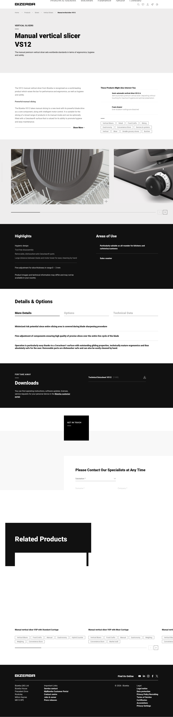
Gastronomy (107, 127)
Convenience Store (124, 127)
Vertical (105, 131)
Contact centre (50, 694)
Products (27, 12)
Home (17, 12)
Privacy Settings (144, 706)
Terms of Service (144, 697)
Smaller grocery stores (130, 131)
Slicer (115, 131)
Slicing (144, 123)
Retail (121, 123)
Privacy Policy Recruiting (147, 694)
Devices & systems (143, 127)
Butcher (147, 131)
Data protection (143, 691)
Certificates (142, 700)
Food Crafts (132, 123)
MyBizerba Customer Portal (56, 691)
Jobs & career (50, 697)
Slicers (37, 12)
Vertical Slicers (48, 12)
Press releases (50, 700)
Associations (142, 703)
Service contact (51, 688)
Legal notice (142, 688)
